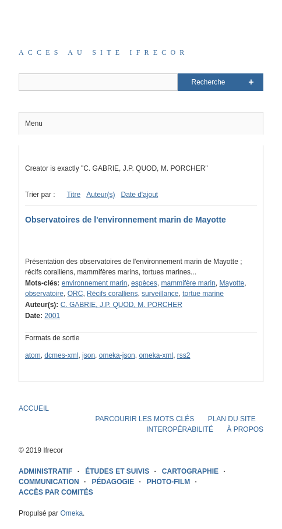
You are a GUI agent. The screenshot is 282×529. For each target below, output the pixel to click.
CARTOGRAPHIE (190, 471)
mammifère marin (188, 283)
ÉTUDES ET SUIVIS (117, 471)
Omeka (71, 513)
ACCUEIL (34, 408)
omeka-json (117, 355)
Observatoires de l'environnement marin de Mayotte (125, 219)
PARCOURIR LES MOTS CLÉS (144, 419)
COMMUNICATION (49, 482)
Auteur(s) (100, 195)
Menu (34, 123)
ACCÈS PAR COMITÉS (56, 492)
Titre (74, 195)
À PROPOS (245, 429)
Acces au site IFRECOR (104, 52)
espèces (144, 283)
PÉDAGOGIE (112, 482)
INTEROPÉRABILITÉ (179, 429)
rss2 (184, 355)
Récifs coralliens (112, 294)
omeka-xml (156, 355)
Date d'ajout (139, 195)
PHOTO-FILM (168, 482)
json (88, 355)
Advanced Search (251, 82)
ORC (75, 294)
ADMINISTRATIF (45, 471)
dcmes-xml (61, 355)
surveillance (160, 294)
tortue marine (203, 294)
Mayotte (232, 283)
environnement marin (95, 283)
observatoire (44, 294)
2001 (52, 316)
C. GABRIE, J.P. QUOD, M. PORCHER (121, 305)
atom (33, 355)
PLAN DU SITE (232, 419)
